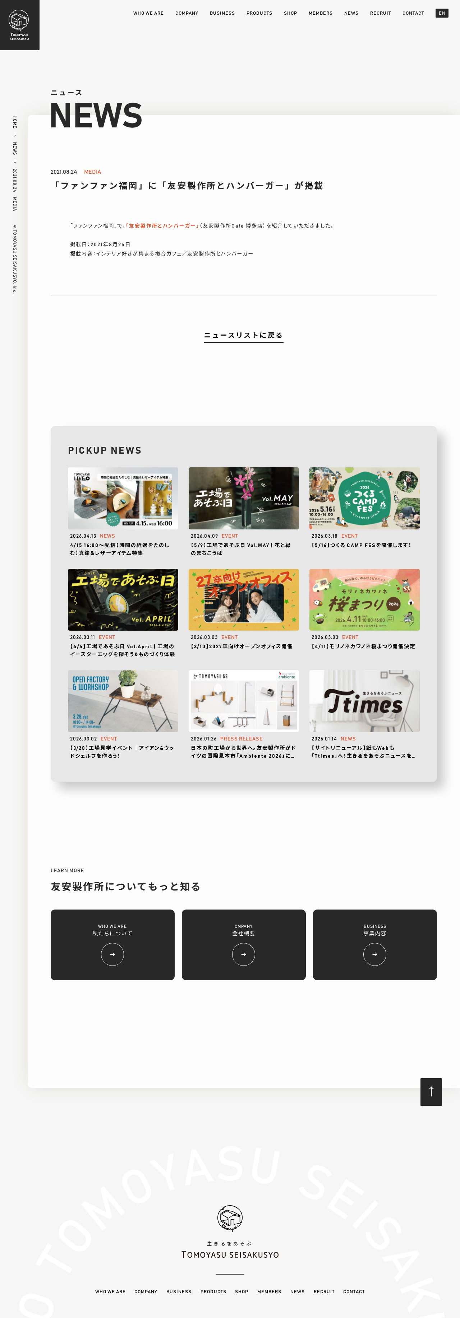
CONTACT (413, 13)
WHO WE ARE (148, 13)
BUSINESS (222, 13)
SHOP (290, 13)
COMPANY (186, 13)
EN (442, 13)
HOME (15, 122)
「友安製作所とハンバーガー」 (162, 226)
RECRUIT (380, 13)
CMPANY (243, 945)
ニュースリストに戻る (244, 335)
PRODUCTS (259, 13)
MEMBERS (321, 13)
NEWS (351, 13)
